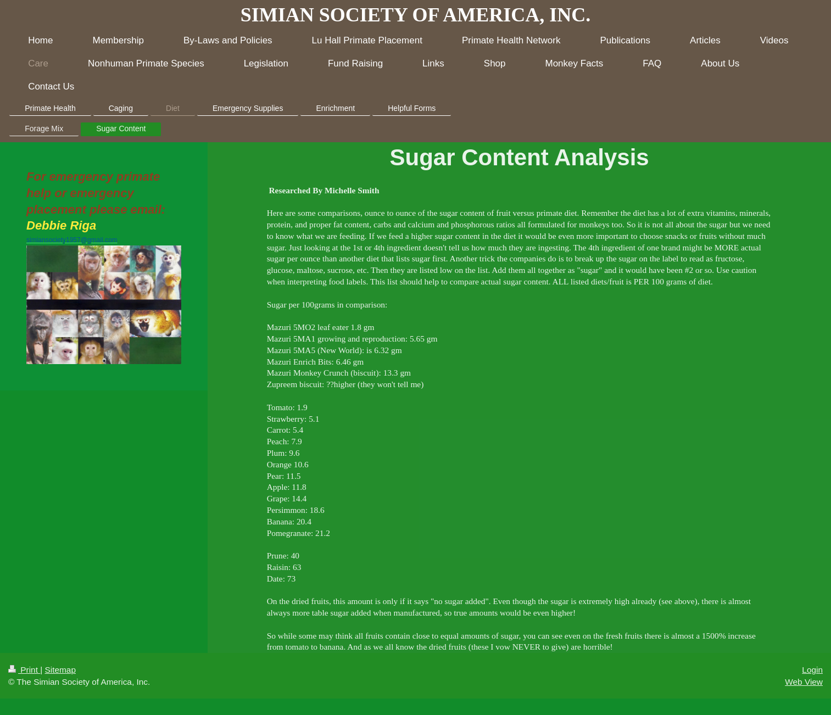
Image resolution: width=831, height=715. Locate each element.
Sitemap (59, 669)
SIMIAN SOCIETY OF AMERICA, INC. (415, 15)
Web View (804, 681)
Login (812, 669)
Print (24, 669)
